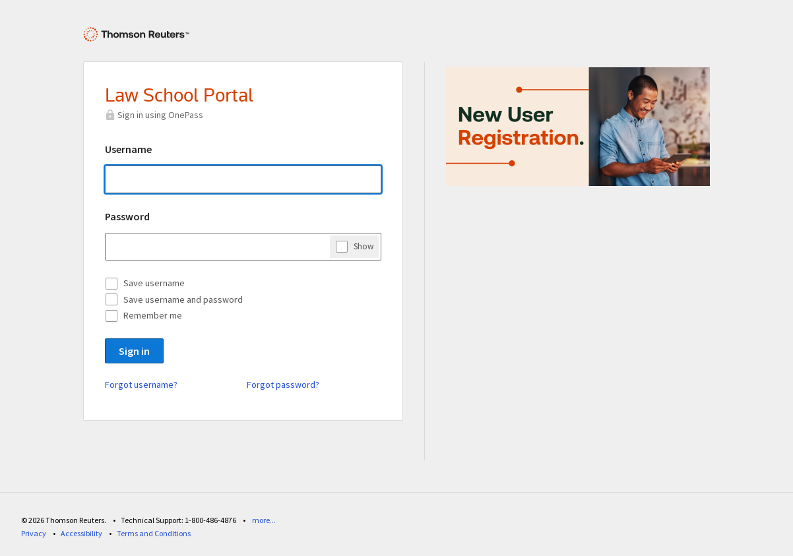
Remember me (152, 315)
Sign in (134, 350)
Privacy (33, 533)
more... (264, 520)
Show (363, 246)
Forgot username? (141, 384)
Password (127, 216)
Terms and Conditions (154, 533)
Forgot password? (283, 384)
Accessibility (81, 533)
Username (128, 149)
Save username (154, 283)
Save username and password (183, 299)
